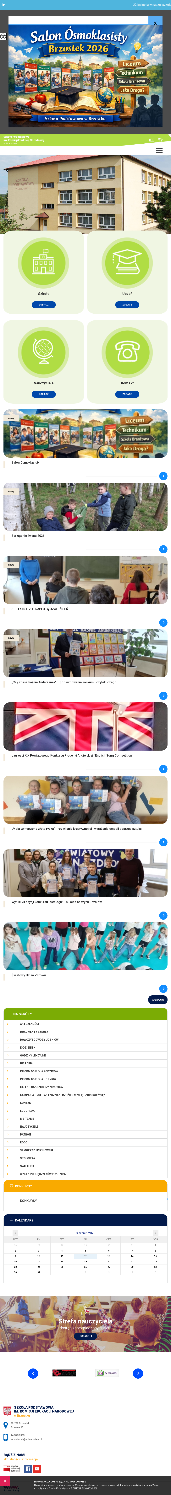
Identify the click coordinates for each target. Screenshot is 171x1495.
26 (85, 1267)
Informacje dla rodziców (39, 1071)
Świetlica (27, 1166)
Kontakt (26, 1102)
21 (132, 1261)
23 (15, 1267)
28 (132, 1267)
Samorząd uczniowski (36, 1150)
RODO (24, 1142)
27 (109, 1267)
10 (38, 1256)
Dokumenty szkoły (34, 1031)
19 (85, 1261)
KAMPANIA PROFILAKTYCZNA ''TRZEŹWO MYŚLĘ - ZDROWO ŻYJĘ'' (62, 1095)
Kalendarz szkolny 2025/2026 (41, 1087)
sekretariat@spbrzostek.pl (151, 140)
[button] (4, 5)
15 (155, 1256)
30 (15, 1272)
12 (85, 1256)
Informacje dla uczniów (38, 1079)
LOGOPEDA (27, 1110)
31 (38, 1272)
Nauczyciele (29, 1126)
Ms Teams (27, 1118)
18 (62, 1261)
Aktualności (29, 1023)
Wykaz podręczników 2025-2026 (43, 1174)
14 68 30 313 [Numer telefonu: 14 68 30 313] (18, 1435)
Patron (25, 1134)
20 (109, 1261)
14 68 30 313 (160, 140)
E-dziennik (27, 1047)
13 (109, 1256)
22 (155, 1261)
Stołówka (27, 1158)
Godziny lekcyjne (33, 1055)
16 (15, 1261)
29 (155, 1267)
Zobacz (86, 1336)
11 (62, 1256)
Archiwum (158, 999)
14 (132, 1256)
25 (62, 1267)
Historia (26, 1063)
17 (38, 1261)
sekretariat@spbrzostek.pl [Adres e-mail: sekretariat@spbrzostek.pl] (26, 1439)
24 (38, 1267)
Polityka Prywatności (84, 1488)
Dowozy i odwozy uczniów (39, 1039)
